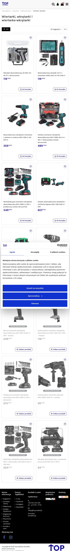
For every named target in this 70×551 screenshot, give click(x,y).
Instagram (19, 504)
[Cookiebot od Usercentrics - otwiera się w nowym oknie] (57, 245)
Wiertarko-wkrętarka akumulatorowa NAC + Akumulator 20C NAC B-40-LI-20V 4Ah (17, 461)
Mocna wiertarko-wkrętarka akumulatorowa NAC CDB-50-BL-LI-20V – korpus (17, 333)
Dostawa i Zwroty (6, 503)
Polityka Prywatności (7, 510)
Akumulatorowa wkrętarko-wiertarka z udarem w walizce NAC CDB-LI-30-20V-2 (17, 137)
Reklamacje (7, 506)
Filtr (6, 29)
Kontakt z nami (6, 527)
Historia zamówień (6, 522)
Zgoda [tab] (12, 252)
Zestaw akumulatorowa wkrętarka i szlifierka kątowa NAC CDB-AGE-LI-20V (51, 204)
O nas (18, 499)
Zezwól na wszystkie (35, 288)
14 (65, 29)
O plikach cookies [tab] (57, 252)
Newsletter (20, 507)
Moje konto (7, 519)
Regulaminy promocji (7, 515)
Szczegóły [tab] (35, 252)
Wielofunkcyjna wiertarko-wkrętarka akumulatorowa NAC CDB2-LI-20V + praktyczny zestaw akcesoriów (17, 204)
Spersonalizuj (35, 296)
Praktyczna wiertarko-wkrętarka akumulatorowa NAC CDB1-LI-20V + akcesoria (17, 397)
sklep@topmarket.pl (35, 510)
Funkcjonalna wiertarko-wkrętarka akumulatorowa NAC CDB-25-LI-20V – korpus (51, 333)
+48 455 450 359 (34, 504)
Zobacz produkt (24, 349)
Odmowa (35, 303)
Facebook (19, 501)
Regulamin (6, 499)
